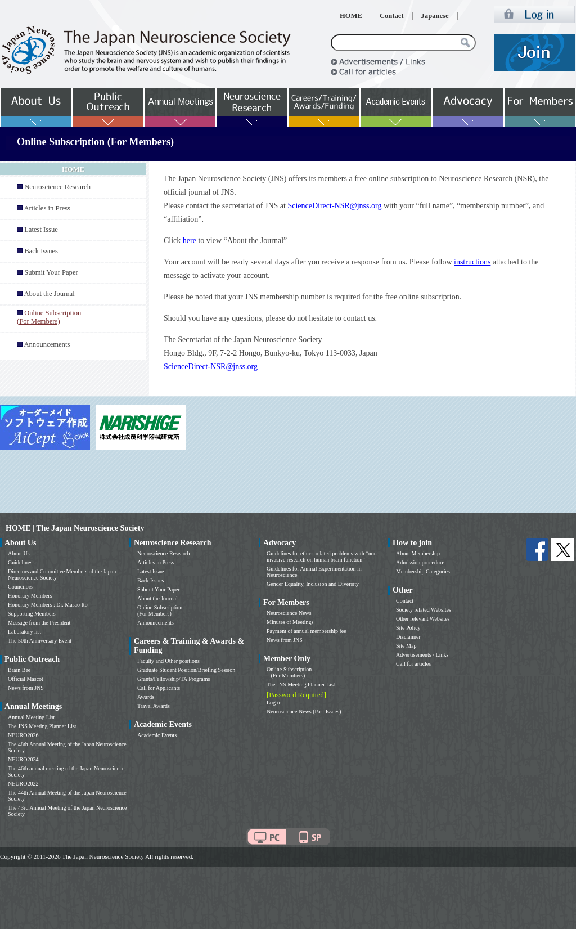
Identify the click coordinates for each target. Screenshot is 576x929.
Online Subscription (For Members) (159, 610)
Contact (392, 16)
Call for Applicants (158, 688)
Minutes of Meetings (290, 622)
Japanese (435, 16)
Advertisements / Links (422, 655)
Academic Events (157, 735)
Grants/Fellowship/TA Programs (173, 679)
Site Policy (408, 628)
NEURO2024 (23, 759)
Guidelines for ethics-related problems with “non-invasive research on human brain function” (323, 556)
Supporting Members (32, 614)
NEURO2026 (23, 735)
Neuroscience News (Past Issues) (304, 711)
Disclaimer (408, 637)
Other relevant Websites (423, 619)
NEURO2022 (23, 783)
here (189, 240)
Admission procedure (420, 562)
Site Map (406, 646)
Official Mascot (25, 679)
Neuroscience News (289, 613)
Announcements (47, 344)
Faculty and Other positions (168, 661)
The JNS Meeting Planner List (42, 726)
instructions (472, 262)
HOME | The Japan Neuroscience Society (75, 528)
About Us (19, 553)
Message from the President (39, 623)
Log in (274, 702)
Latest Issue (41, 230)
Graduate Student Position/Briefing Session (186, 670)
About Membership (418, 553)
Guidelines (20, 562)
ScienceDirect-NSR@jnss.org (334, 205)
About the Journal (49, 294)
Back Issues (41, 251)
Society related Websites (423, 610)
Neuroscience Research (57, 187)
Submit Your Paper (51, 272)
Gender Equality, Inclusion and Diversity (313, 584)
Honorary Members (30, 596)
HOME (351, 16)
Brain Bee (19, 670)
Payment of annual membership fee (306, 631)
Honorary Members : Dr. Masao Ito (48, 605)
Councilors (20, 587)
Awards (145, 697)
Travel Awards (153, 706)
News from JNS (26, 688)
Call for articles (413, 664)
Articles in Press (47, 208)
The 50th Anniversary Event (39, 641)
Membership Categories (423, 571)
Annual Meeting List (31, 717)
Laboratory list (24, 632)
